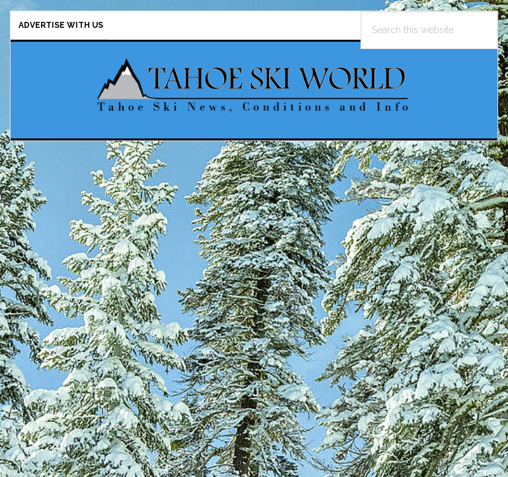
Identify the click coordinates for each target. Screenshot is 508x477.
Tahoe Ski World (254, 85)
